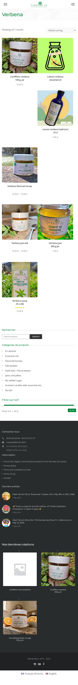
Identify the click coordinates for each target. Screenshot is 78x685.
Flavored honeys (13, 360)
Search (36, 336)
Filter (72, 410)
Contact (7, 478)
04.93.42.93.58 (13, 438)
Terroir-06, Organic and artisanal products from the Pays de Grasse (34, 461)
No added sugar (13, 380)
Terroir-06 (32, 658)
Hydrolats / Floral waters (18, 370)
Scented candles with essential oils (23, 385)
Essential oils (12, 356)
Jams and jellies (13, 375)
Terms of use (9, 474)
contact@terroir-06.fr (16, 442)
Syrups (8, 390)
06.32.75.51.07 (28, 438)
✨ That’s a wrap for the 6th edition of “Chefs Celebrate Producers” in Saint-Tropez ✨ (39, 507)
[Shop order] (61, 30)
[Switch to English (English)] (51, 674)
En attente (10, 351)
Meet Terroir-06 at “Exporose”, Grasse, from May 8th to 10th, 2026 (44, 494)
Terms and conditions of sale (17, 469)
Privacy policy (9, 465)
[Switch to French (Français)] (32, 674)
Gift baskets (11, 365)
